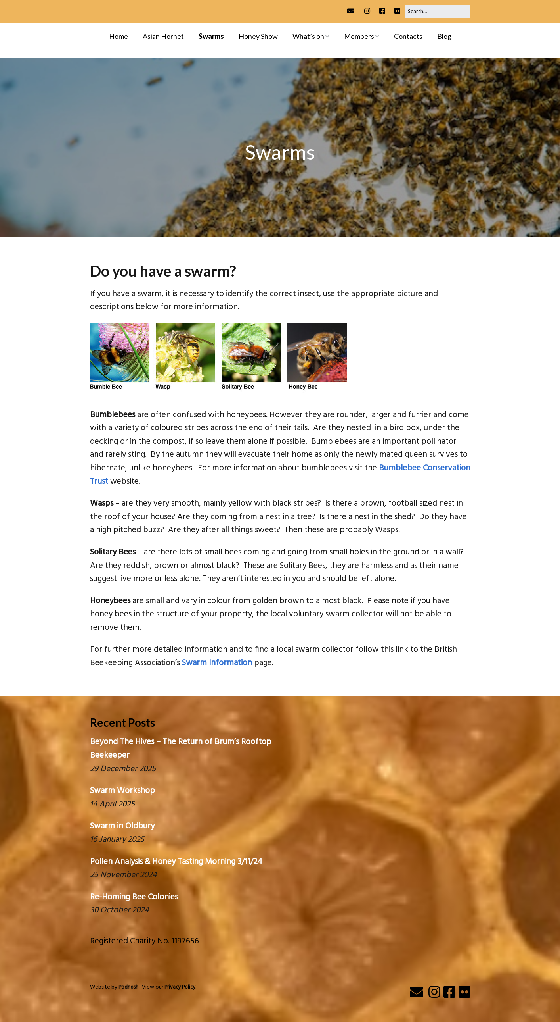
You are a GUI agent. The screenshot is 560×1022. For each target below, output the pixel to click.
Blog (444, 36)
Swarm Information (217, 663)
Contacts (408, 36)
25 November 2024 (123, 874)
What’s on (308, 36)
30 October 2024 (119, 910)
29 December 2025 (123, 769)
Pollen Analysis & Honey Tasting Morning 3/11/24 (176, 861)
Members (359, 36)
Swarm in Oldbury (122, 826)
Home (118, 36)
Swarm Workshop (122, 790)
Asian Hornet (163, 36)
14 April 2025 (112, 804)
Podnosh (128, 987)
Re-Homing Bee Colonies (134, 897)
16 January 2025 (117, 839)
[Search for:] (437, 11)
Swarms (211, 36)
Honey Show (258, 36)
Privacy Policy (179, 987)
